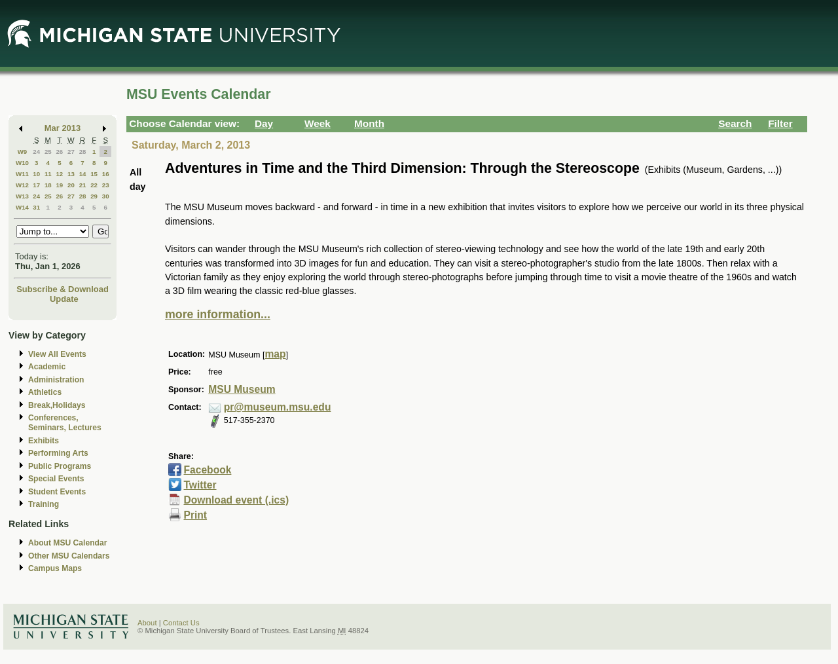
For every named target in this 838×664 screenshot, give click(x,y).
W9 (22, 151)
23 (105, 185)
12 (59, 173)
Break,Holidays (57, 405)
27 (71, 151)
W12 (22, 185)
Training (43, 504)
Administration (56, 379)
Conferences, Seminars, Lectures (64, 422)
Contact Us (181, 623)
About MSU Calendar (67, 542)
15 (94, 173)
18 (48, 185)
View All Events (57, 354)
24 (36, 151)
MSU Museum (241, 389)
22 (94, 185)
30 (105, 196)
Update (64, 299)
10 (36, 173)
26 (59, 151)
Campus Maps (55, 568)
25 (48, 151)
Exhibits (43, 440)
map (274, 354)
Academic (46, 366)
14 (82, 173)
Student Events (57, 491)
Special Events (56, 478)
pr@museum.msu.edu (277, 407)
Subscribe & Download (62, 289)
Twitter (199, 484)
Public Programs (59, 466)
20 (71, 185)
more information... (217, 314)
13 (71, 173)
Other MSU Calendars (69, 556)
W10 (22, 162)
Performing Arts (58, 453)
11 (48, 173)
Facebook (207, 469)
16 (105, 173)
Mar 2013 (63, 128)
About (147, 623)
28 (82, 151)
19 (59, 185)
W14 (22, 207)
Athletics (45, 392)
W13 (22, 196)
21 (82, 185)
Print (195, 515)
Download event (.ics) (236, 500)
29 (94, 196)
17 (36, 185)
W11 (22, 173)
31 (36, 207)
